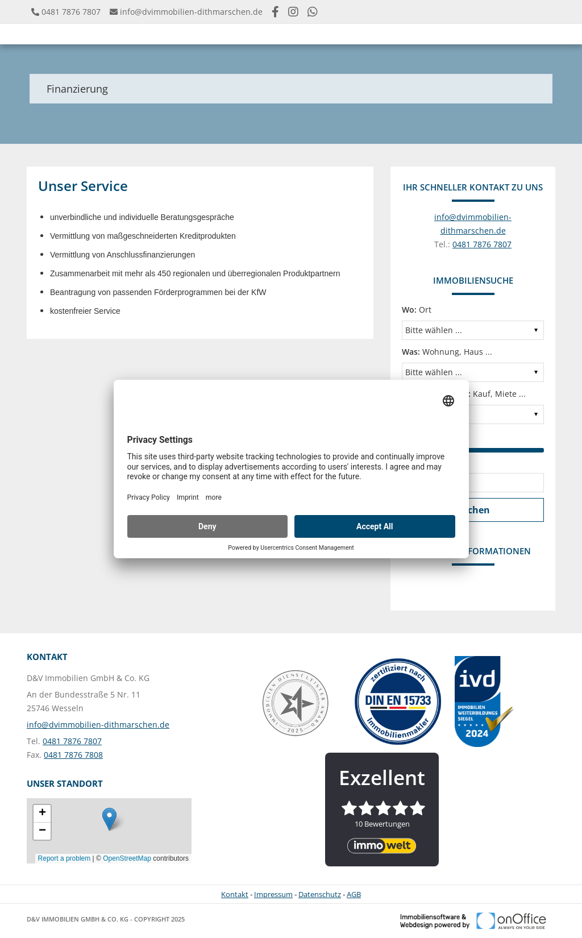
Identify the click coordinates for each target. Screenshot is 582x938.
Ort (416, 309)
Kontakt (234, 894)
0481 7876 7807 (71, 11)
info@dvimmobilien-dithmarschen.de (191, 11)
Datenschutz (319, 894)
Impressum (273, 894)
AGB (354, 894)
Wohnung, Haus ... (447, 351)
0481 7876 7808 (73, 754)
